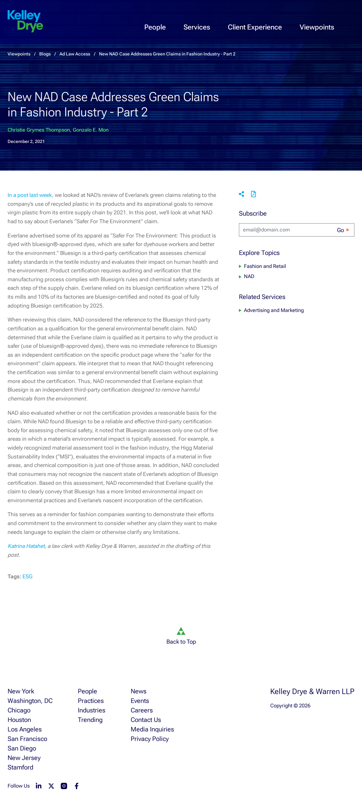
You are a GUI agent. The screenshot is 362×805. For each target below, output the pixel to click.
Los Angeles (25, 729)
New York (21, 691)
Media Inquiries (152, 729)
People (155, 27)
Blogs (45, 53)
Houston (19, 720)
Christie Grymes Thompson (39, 130)
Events (140, 700)
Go (340, 230)
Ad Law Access (74, 53)
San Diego (22, 748)
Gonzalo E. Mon (91, 130)
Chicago (19, 710)
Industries (91, 710)
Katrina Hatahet (26, 546)
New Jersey (24, 758)
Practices (91, 700)
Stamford (20, 767)
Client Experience (255, 27)
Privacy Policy (150, 739)
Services (197, 27)
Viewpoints (317, 27)
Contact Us (146, 720)
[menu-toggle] (351, 20)
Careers (142, 710)
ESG (27, 576)
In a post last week (30, 195)
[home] (25, 21)
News (139, 691)
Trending (90, 720)
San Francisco (27, 739)
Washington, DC (30, 700)
